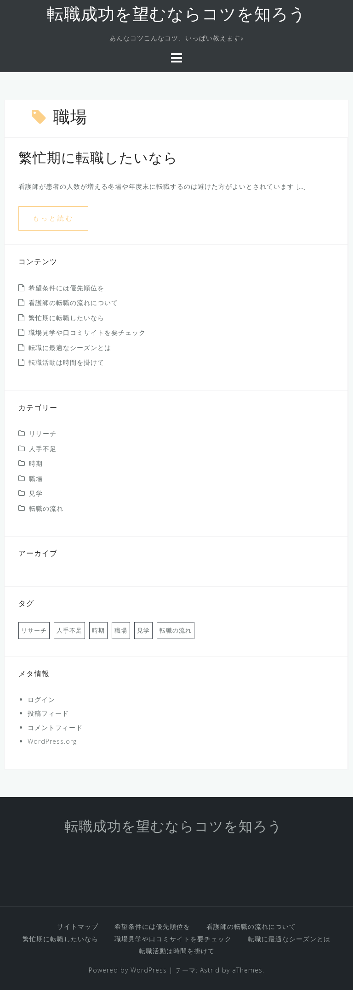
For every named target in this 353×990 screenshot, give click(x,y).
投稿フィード (48, 713)
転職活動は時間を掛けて (66, 362)
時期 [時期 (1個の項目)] (98, 630)
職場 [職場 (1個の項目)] (120, 630)
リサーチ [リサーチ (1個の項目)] (34, 630)
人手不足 (43, 448)
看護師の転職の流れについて (73, 302)
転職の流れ (46, 508)
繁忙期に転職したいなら (98, 159)
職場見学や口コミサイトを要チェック (87, 332)
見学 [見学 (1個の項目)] (143, 630)
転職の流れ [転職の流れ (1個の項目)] (175, 630)
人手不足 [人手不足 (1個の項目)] (69, 630)
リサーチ (43, 433)
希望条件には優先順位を (66, 287)
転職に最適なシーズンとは (69, 347)
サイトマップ (77, 926)
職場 (36, 478)
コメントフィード (55, 727)
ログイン (41, 699)
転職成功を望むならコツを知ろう (176, 15)
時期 (36, 463)
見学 (36, 493)
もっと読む (53, 218)
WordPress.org (52, 741)
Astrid (210, 970)
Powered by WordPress (128, 970)
